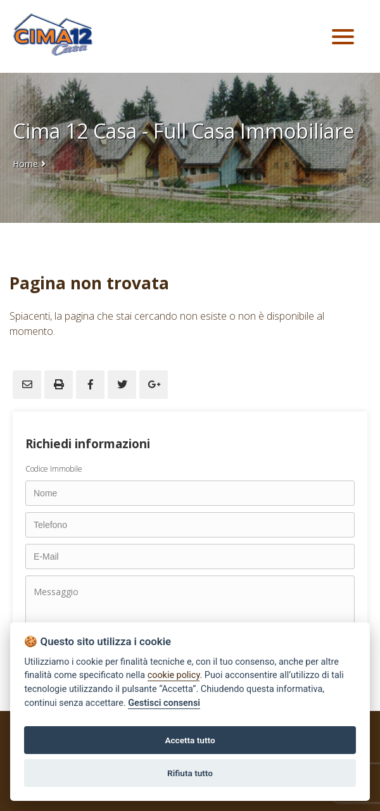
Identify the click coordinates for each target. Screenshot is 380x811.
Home (25, 164)
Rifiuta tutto (190, 773)
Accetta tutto (190, 740)
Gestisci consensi (164, 703)
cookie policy (174, 675)
